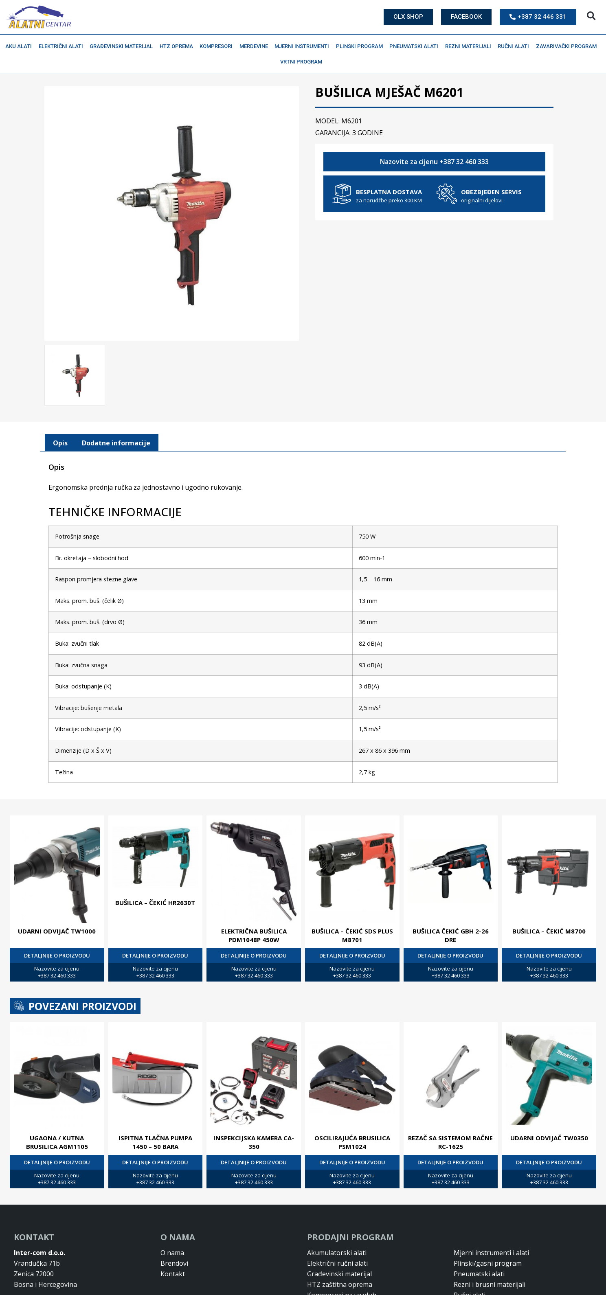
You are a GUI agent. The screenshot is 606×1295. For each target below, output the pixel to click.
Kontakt (172, 1273)
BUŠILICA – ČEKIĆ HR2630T (155, 902)
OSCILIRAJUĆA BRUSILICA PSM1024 (352, 1141)
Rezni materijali (470, 46)
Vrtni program (303, 62)
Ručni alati (515, 46)
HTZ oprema (178, 46)
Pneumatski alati (415, 46)
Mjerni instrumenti (303, 46)
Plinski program (361, 46)
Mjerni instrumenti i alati (491, 1251)
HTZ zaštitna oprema (339, 1283)
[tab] (60, 442)
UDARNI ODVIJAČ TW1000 (57, 930)
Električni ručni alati (337, 1262)
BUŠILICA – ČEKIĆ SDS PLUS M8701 (352, 934)
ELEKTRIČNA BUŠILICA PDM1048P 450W (254, 934)
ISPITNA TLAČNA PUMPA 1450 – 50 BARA (155, 1141)
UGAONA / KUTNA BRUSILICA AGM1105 (57, 1141)
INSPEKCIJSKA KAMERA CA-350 (253, 1141)
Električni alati (63, 46)
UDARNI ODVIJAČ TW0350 (549, 1137)
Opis (60, 442)
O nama (172, 1251)
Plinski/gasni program (488, 1262)
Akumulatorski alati (337, 1251)
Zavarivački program (568, 46)
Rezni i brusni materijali (489, 1283)
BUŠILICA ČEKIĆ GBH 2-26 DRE (451, 934)
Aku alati (20, 46)
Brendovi (174, 1262)
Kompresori (218, 46)
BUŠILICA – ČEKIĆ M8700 (549, 930)
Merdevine (255, 46)
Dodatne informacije (116, 442)
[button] (591, 16)
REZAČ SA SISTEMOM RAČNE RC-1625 (450, 1141)
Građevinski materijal (123, 46)
